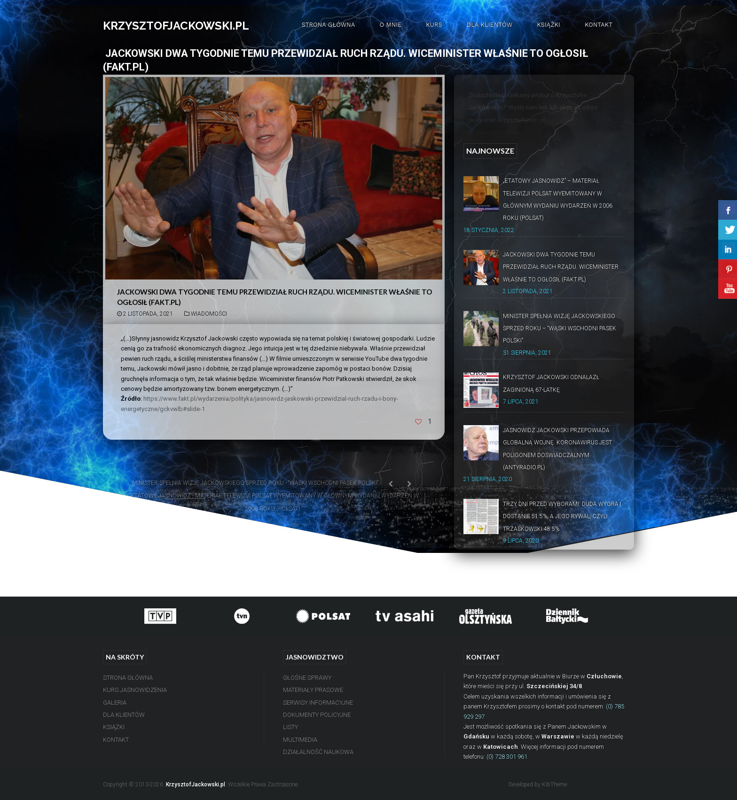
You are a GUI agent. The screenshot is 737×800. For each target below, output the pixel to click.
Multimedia (300, 739)
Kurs (434, 24)
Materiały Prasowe (313, 689)
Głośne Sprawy (307, 677)
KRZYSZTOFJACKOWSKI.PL (176, 25)
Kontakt (598, 24)
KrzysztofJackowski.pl (195, 784)
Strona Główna (328, 24)
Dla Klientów (489, 24)
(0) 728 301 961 (506, 756)
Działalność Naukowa (318, 751)
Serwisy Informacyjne (318, 702)
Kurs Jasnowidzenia (135, 689)
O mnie (390, 24)
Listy (290, 726)
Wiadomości (209, 314)
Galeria (114, 702)
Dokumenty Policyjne (317, 714)
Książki (548, 24)
